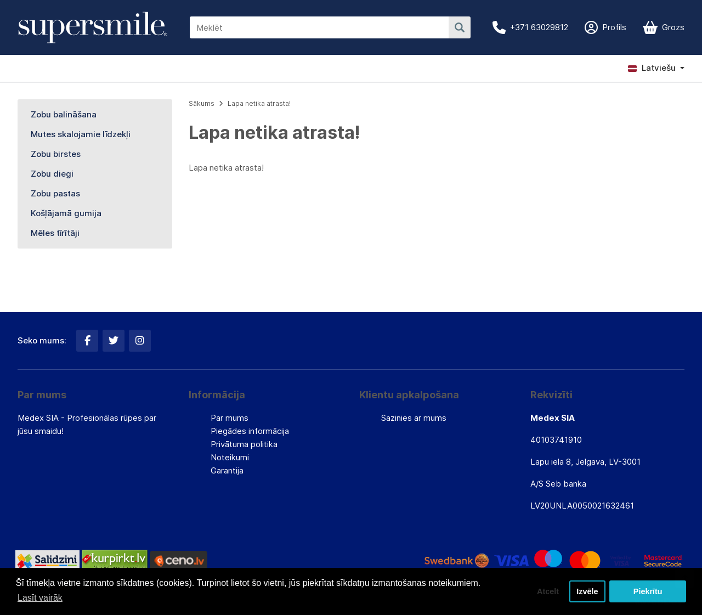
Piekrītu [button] (648, 591)
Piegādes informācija (250, 431)
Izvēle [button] (587, 591)
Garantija (227, 470)
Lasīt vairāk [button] (40, 597)
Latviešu (652, 68)
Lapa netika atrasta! (259, 103)
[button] (656, 68)
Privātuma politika (244, 444)
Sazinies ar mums (413, 418)
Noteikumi (230, 457)
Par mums (229, 418)
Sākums (201, 103)
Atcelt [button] (548, 591)
